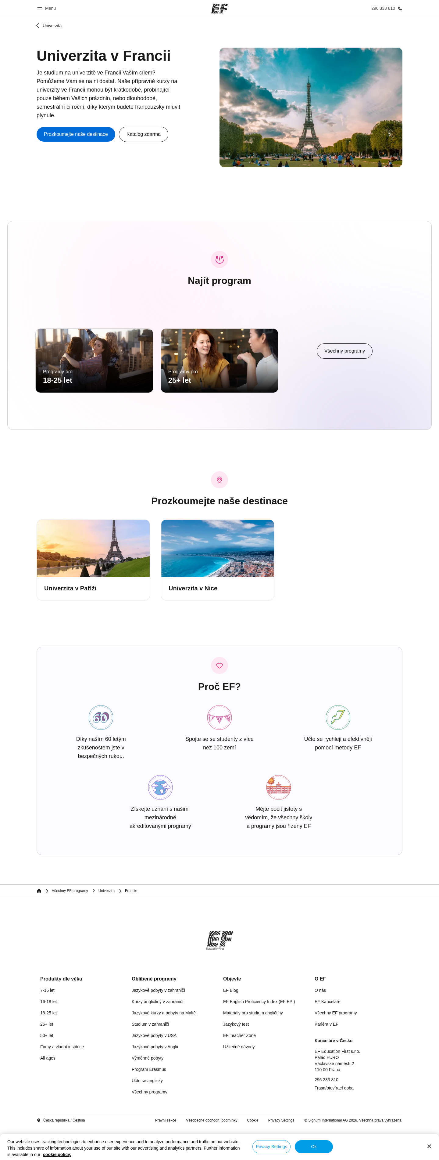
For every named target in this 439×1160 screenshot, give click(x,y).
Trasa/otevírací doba (334, 1121)
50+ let (46, 1068)
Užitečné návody (239, 1080)
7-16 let (47, 1023)
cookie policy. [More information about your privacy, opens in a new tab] (57, 1154)
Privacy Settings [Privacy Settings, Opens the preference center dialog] (271, 1146)
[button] (47, 8)
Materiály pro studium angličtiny (253, 1046)
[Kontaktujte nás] (385, 8)
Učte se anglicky (147, 1113)
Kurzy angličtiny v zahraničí (158, 1034)
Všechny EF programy (336, 1046)
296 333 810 (326, 1113)
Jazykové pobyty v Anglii (155, 1080)
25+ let (46, 1057)
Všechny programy (149, 1125)
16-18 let (48, 1034)
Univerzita (52, 25)
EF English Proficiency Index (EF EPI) (259, 1034)
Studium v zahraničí (150, 1057)
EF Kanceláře (328, 1034)
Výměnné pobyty (147, 1091)
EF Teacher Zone (239, 1068)
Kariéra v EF (326, 1057)
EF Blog (230, 1023)
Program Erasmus (149, 1102)
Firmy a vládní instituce (62, 1080)
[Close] (429, 1146)
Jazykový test (236, 1057)
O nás (320, 1023)
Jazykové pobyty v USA (154, 1068)
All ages (47, 1091)
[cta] (76, 134)
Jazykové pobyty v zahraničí (158, 1023)
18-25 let (48, 1046)
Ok (313, 1146)
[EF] (219, 8)
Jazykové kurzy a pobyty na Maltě (164, 1046)
